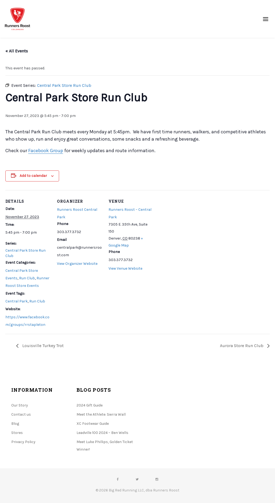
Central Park (16, 301)
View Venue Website (125, 268)
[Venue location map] (188, 227)
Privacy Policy (23, 442)
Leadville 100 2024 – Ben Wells (102, 432)
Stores (17, 432)
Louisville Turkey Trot (42, 345)
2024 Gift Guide (90, 405)
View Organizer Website (77, 263)
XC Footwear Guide (93, 423)
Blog (15, 423)
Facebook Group (45, 151)
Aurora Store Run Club (242, 345)
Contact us (21, 414)
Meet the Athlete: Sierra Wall (101, 414)
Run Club (27, 278)
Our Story (19, 405)
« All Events (16, 50)
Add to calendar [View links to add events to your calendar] (33, 175)
